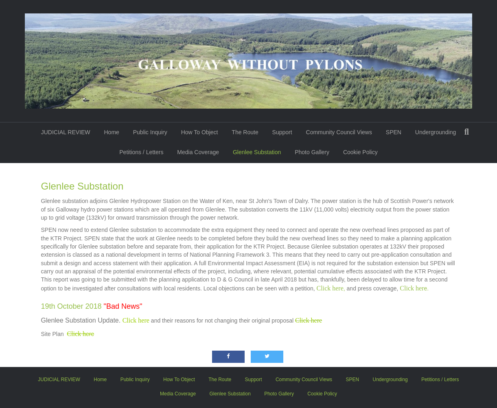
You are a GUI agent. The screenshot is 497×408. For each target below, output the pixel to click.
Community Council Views (339, 132)
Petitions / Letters (141, 152)
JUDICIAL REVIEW (65, 132)
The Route (245, 132)
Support (282, 132)
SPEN (393, 132)
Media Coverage (198, 152)
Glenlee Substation (257, 152)
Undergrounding (435, 132)
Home (111, 132)
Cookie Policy (360, 152)
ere (80, 334)
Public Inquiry (150, 132)
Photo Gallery (312, 152)
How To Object (199, 132)
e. (414, 288)
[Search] (466, 131)
